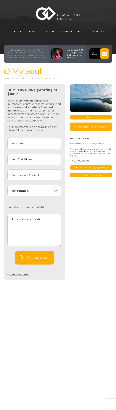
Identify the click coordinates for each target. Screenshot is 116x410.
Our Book (66, 31)
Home (17, 31)
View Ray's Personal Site (91, 175)
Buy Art (33, 31)
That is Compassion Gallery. (32, 57)
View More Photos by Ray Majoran (91, 167)
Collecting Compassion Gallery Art (27, 120)
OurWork (100, 53)
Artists (49, 31)
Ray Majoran (48, 78)
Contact (98, 31)
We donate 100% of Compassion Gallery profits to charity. (75, 54)
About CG (82, 31)
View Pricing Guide (19, 274)
